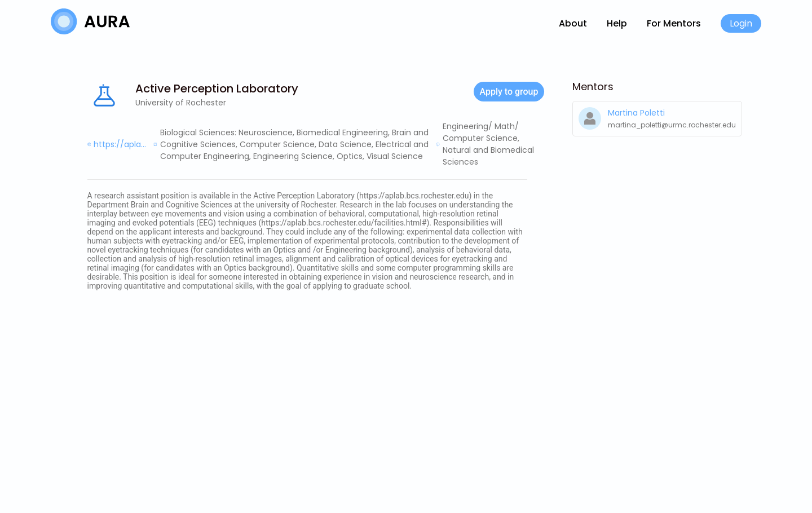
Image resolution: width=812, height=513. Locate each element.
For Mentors (674, 23)
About (573, 23)
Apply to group (508, 91)
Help (617, 23)
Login (741, 23)
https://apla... (120, 144)
